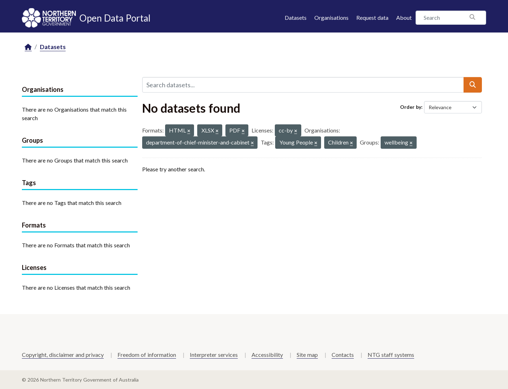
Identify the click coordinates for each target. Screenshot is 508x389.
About (404, 17)
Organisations (331, 17)
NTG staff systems (391, 354)
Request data (372, 17)
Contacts (343, 354)
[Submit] (473, 85)
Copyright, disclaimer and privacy (63, 354)
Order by (410, 107)
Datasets (296, 17)
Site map (307, 354)
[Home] (28, 47)
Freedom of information (146, 354)
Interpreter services (214, 354)
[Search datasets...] (303, 85)
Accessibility (267, 354)
